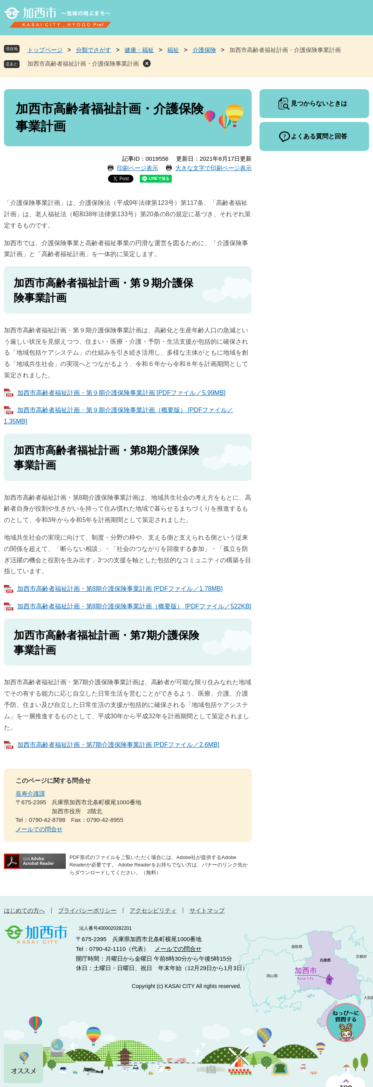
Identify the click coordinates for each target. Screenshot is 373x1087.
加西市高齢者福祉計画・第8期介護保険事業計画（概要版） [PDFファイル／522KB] (134, 606)
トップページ (45, 50)
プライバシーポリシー (87, 910)
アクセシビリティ (153, 910)
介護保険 (204, 50)
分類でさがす (93, 50)
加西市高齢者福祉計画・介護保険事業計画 (83, 63)
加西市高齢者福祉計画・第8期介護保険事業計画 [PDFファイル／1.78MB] (120, 588)
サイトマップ (207, 910)
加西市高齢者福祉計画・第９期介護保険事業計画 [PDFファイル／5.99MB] (121, 392)
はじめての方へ (24, 910)
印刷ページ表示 (137, 168)
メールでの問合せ (39, 829)
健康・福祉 (139, 50)
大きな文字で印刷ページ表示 (213, 168)
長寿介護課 (30, 793)
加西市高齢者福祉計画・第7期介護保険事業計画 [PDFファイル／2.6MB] (118, 744)
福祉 (173, 50)
